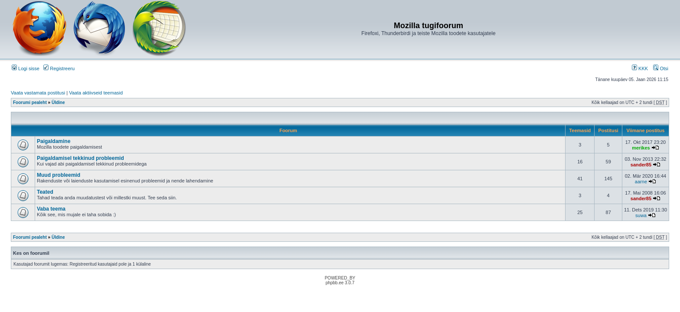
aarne (641, 181)
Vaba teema (51, 209)
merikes (641, 147)
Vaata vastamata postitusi (38, 92)
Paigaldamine (53, 141)
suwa (641, 215)
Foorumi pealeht (30, 102)
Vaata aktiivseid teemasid (96, 92)
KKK (640, 68)
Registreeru (59, 68)
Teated (45, 192)
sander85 (641, 164)
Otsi (660, 68)
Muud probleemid (58, 175)
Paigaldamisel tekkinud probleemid (80, 158)
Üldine (58, 102)
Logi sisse (25, 68)
